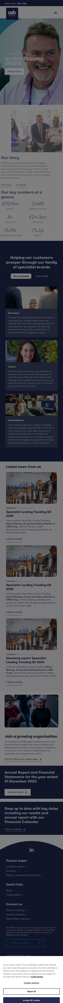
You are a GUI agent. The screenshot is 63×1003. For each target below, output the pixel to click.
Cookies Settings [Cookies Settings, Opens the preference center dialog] (31, 986)
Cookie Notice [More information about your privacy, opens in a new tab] (37, 980)
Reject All (31, 994)
